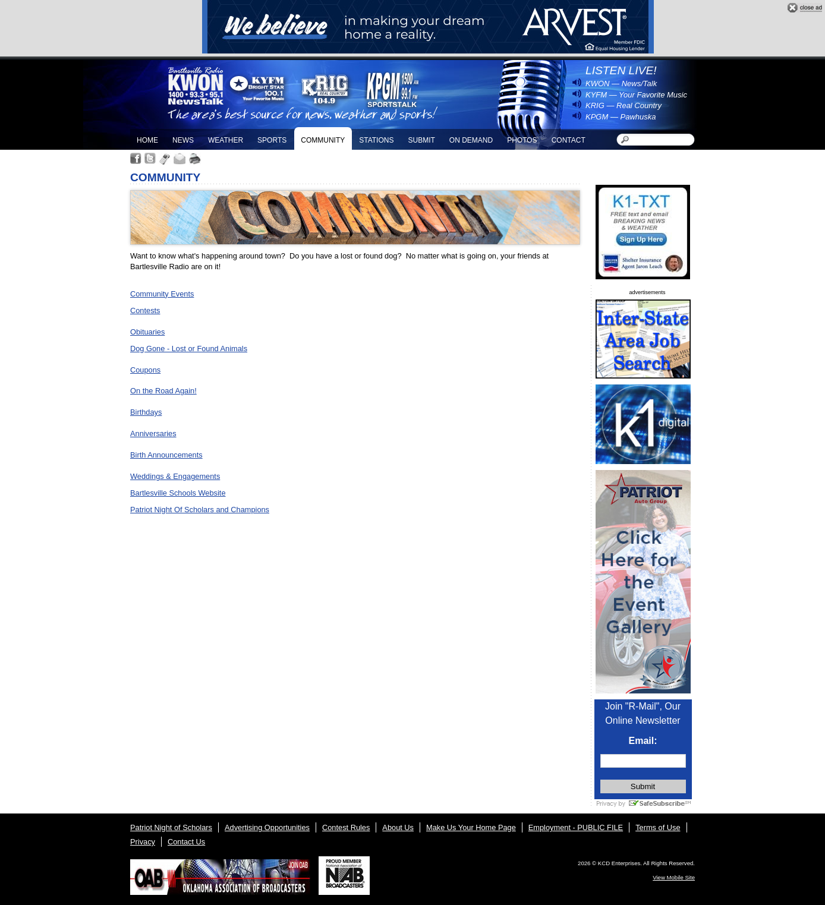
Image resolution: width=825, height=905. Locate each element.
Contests (145, 310)
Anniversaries (153, 433)
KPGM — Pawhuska (620, 116)
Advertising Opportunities (267, 827)
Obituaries (147, 331)
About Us (398, 827)
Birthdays (146, 412)
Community (323, 140)
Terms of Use (657, 827)
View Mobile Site (674, 877)
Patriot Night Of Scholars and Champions (199, 509)
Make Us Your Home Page (471, 827)
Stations (376, 140)
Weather (225, 140)
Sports (271, 140)
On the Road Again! (163, 390)
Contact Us (186, 841)
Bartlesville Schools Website (178, 492)
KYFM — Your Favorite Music (636, 94)
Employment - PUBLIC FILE (575, 827)
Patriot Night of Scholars (171, 827)
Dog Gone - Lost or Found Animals (188, 348)
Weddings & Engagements (175, 476)
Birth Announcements (166, 454)
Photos (522, 140)
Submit (421, 140)
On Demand (471, 140)
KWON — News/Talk (621, 83)
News (183, 140)
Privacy (142, 841)
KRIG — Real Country (623, 105)
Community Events (162, 293)
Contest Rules (346, 827)
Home (147, 140)
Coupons (145, 369)
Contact (568, 140)
